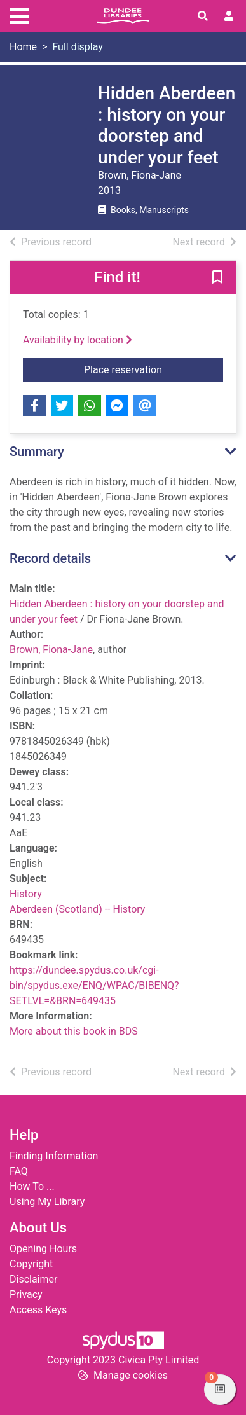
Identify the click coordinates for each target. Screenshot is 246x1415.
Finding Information (54, 1156)
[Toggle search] (202, 16)
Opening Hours (43, 1249)
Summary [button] (37, 451)
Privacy (26, 1294)
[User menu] (229, 16)
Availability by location (77, 340)
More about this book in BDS (74, 1031)
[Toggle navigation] (19, 14)
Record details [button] (50, 558)
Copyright (31, 1264)
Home (23, 47)
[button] (217, 278)
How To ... (32, 1186)
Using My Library (47, 1202)
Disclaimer (33, 1279)
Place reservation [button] (153, 369)
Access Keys (38, 1310)
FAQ (19, 1171)
